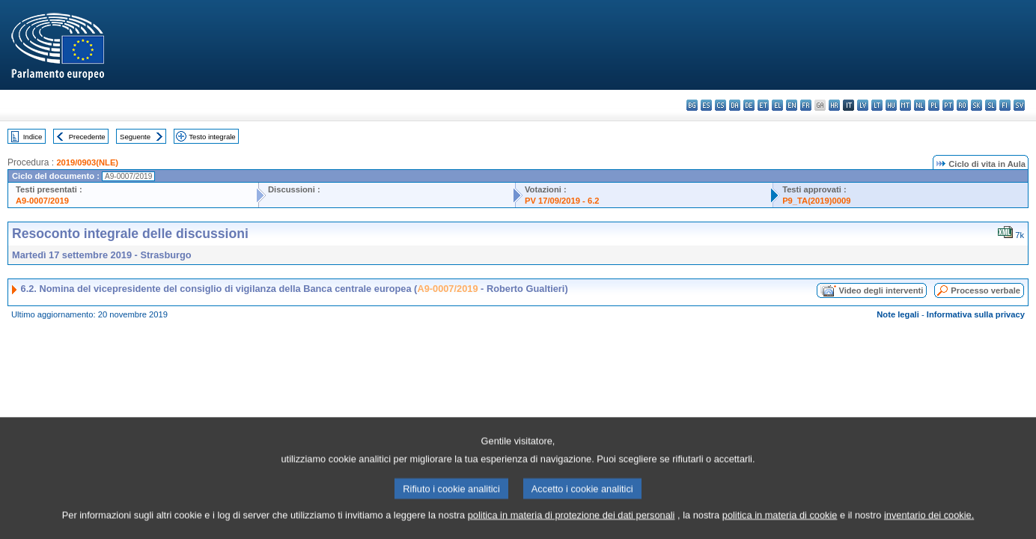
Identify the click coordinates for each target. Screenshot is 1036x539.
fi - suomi (1005, 105)
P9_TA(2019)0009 (816, 200)
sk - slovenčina (976, 105)
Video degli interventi (880, 290)
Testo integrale (212, 137)
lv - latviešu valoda (862, 105)
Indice (33, 137)
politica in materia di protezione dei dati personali (571, 526)
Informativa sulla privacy (976, 314)
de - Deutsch (749, 105)
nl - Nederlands (919, 105)
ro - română (962, 105)
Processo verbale (985, 290)
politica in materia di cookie (780, 526)
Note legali (898, 314)
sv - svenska (1019, 105)
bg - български (692, 105)
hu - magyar (891, 105)
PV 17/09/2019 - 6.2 (562, 200)
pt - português (948, 105)
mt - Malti (905, 105)
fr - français (805, 105)
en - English (791, 105)
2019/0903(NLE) (87, 162)
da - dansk (734, 105)
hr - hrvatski (834, 105)
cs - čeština (720, 105)
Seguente (135, 137)
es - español (706, 105)
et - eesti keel (763, 105)
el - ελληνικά (777, 105)
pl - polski (933, 105)
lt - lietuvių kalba (877, 105)
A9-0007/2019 (42, 200)
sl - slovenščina (990, 105)
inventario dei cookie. (929, 526)
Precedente (87, 137)
